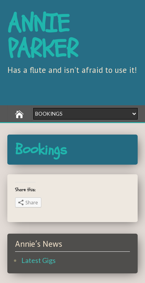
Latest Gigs (38, 260)
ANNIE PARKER (42, 36)
